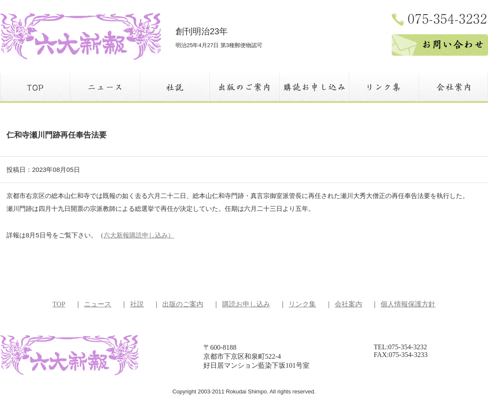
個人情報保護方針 (408, 304)
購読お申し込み (246, 304)
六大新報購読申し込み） (139, 235)
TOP (59, 304)
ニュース (97, 304)
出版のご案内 (182, 304)
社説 (137, 304)
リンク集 (302, 304)
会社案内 (348, 304)
